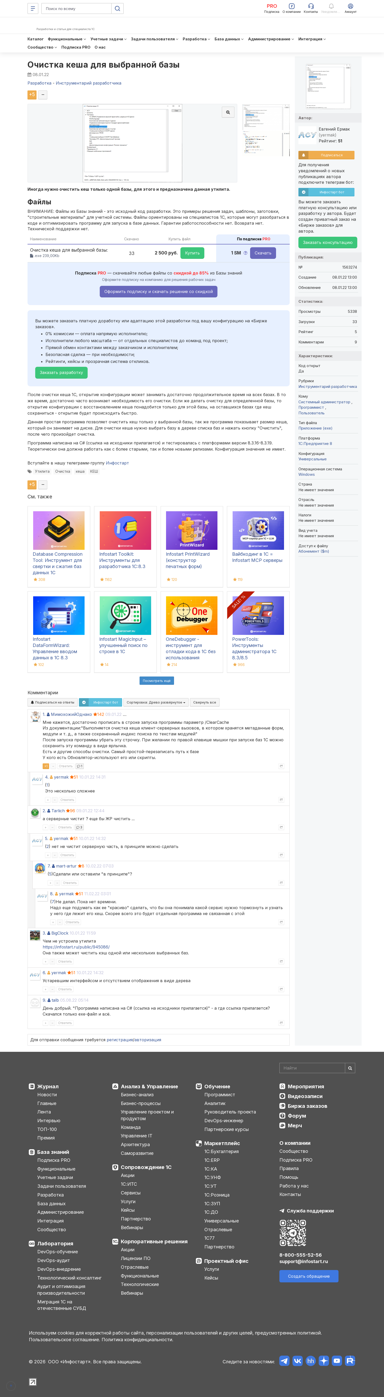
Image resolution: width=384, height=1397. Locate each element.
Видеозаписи (305, 1096)
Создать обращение (309, 1276)
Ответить (66, 766)
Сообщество (51, 1229)
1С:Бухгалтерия (221, 1151)
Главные (46, 1103)
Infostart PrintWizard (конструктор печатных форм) (188, 560)
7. (49, 866)
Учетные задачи (55, 1177)
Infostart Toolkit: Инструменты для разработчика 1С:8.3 (122, 560)
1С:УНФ (212, 1177)
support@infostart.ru (303, 1261)
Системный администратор (324, 401)
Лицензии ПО (136, 1258)
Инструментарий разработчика (327, 386)
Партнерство (136, 1218)
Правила (289, 1168)
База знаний (53, 1152)
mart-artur (66, 866)
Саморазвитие (137, 1153)
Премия (46, 1137)
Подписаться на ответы (52, 702)
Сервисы (131, 1192)
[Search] (317, 1068)
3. (44, 933)
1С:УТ (210, 1186)
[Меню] (33, 8)
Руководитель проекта (230, 1112)
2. (44, 810)
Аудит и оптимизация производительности (61, 1290)
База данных (51, 1203)
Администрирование (60, 1212)
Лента (44, 1112)
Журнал (48, 1086)
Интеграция (50, 1220)
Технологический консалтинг (69, 1278)
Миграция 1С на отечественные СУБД (61, 1305)
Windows (306, 474)
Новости (47, 1094)
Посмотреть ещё (157, 681)
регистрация (120, 1039)
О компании (294, 1143)
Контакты (290, 1194)
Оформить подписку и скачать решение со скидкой (158, 291)
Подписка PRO (53, 1160)
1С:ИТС (129, 1184)
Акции (127, 1175)
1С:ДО (211, 1212)
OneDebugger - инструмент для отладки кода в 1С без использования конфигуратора (191, 651)
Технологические (140, 1284)
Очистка (62, 471)
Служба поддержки (310, 1210)
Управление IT (136, 1135)
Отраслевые (135, 1267)
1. (44, 714)
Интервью (48, 1120)
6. (44, 972)
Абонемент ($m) (313, 551)
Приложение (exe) (315, 428)
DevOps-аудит (53, 1260)
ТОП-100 (47, 1129)
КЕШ (94, 471)
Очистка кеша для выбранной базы (104, 65)
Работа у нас (294, 1186)
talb (55, 1000)
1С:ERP (212, 1160)
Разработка (50, 1195)
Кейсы (128, 1210)
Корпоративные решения (154, 1241)
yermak (61, 777)
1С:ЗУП (212, 1203)
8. (52, 893)
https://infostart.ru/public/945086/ (76, 946)
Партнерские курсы (226, 1129)
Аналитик (214, 1103)
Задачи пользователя (61, 1186)
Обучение (217, 1086)
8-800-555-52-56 (300, 1255)
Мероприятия (306, 1086)
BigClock (59, 933)
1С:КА (210, 1169)
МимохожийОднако (71, 714)
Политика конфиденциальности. (137, 1339)
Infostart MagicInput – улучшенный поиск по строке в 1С (123, 645)
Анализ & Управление (149, 1086)
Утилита (42, 471)
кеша (80, 471)
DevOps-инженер (223, 1120)
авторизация (147, 1039)
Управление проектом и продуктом (147, 1115)
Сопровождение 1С (146, 1167)
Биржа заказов (307, 1106)
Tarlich (58, 810)
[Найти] (350, 1068)
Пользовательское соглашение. (64, 1339)
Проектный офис (226, 1261)
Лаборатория (55, 1243)
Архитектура (135, 1144)
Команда (131, 1127)
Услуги (128, 1201)
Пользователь (311, 412)
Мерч (295, 1125)
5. (46, 838)
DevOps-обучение (57, 1251)
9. (44, 1000)
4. (47, 777)
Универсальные (312, 458)
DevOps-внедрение (59, 1269)
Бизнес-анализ (137, 1094)
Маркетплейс (222, 1143)
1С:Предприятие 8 (315, 443)
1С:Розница (217, 1195)
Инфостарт (117, 462)
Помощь (288, 1177)
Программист (311, 407)
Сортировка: (156, 702)
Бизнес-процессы (141, 1103)
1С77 (209, 1238)
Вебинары (132, 1227)
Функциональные (56, 1169)
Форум (297, 1116)
